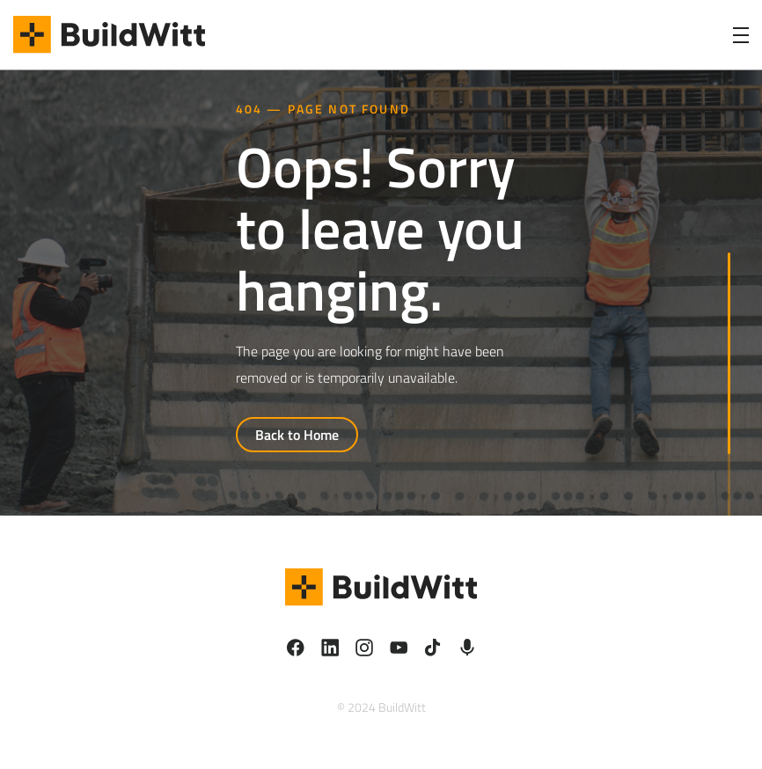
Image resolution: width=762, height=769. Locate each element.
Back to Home (297, 434)
